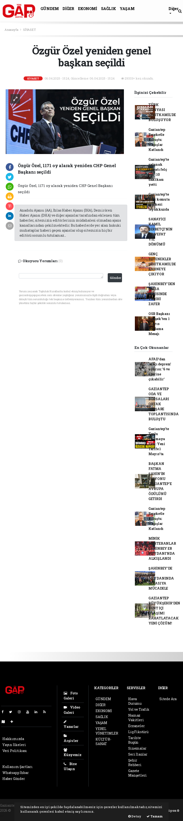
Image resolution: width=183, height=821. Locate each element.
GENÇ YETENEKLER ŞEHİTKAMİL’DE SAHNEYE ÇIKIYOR (162, 264)
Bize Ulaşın (70, 766)
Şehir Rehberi (135, 762)
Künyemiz (72, 752)
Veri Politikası (14, 750)
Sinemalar (137, 748)
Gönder (115, 278)
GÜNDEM (50, 8)
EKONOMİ (87, 8)
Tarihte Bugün (134, 740)
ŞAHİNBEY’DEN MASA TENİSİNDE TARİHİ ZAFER (161, 294)
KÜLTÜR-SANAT (103, 741)
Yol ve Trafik (138, 709)
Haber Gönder (13, 778)
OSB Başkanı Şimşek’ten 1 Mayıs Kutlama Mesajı (159, 323)
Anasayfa (12, 29)
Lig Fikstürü (138, 732)
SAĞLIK (108, 8)
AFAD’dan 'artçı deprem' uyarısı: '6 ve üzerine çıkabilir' (159, 369)
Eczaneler (136, 726)
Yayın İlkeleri (14, 744)
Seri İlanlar (137, 754)
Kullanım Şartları (17, 766)
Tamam (155, 816)
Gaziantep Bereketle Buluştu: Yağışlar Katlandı (156, 139)
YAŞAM (127, 8)
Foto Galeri (71, 695)
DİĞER (68, 8)
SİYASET (29, 29)
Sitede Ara (168, 699)
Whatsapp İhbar (15, 772)
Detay (134, 816)
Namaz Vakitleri (136, 717)
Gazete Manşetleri (137, 773)
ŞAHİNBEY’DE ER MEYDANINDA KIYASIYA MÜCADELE (161, 578)
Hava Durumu (135, 701)
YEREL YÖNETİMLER (107, 731)
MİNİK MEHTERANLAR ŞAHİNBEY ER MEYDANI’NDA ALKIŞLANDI (162, 548)
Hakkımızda (13, 738)
